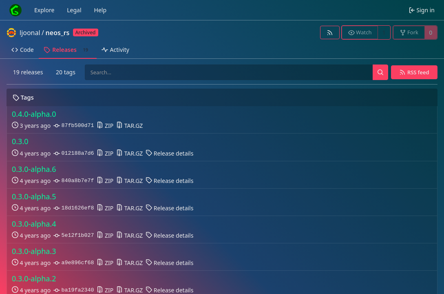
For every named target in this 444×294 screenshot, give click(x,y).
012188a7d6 (73, 153)
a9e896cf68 (73, 263)
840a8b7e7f (73, 181)
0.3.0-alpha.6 (34, 169)
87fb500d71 (73, 125)
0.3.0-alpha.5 (34, 196)
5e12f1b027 (73, 235)
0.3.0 (20, 141)
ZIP (105, 125)
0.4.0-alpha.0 (34, 114)
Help (100, 10)
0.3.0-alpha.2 (34, 278)
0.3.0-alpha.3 (34, 251)
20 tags (65, 72)
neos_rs (58, 33)
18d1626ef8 (73, 208)
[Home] (15, 10)
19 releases (28, 72)
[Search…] (380, 72)
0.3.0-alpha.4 (34, 224)
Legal (74, 10)
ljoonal (30, 33)
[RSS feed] (329, 32)
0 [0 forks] (430, 32)
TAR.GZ (129, 125)
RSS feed (418, 72)
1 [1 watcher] (384, 32)
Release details (169, 153)
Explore (44, 10)
